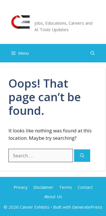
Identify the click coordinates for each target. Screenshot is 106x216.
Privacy (21, 187)
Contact (85, 187)
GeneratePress (87, 207)
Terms (65, 187)
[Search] (82, 155)
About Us (53, 196)
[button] (92, 53)
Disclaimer (43, 187)
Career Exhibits (61, 15)
